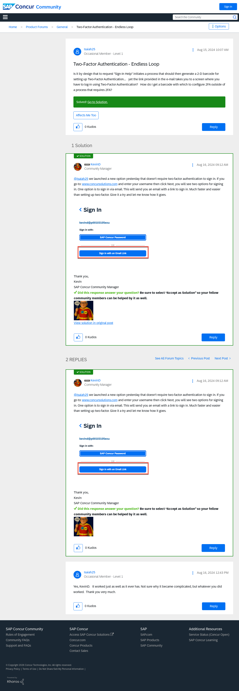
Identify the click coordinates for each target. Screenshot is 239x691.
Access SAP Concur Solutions (92, 634)
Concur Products (81, 645)
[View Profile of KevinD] (96, 164)
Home (13, 27)
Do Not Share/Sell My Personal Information (61, 669)
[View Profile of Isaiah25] (89, 49)
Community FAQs (17, 640)
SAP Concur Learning (203, 640)
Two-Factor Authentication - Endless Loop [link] (105, 27)
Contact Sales (79, 650)
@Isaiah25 (81, 178)
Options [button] (220, 26)
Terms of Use (29, 669)
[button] (193, 50)
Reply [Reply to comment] (213, 337)
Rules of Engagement (20, 634)
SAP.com (146, 634)
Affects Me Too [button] (86, 115)
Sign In (228, 6)
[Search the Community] (205, 17)
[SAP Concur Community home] (18, 7)
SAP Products (149, 640)
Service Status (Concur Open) (209, 634)
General (62, 27)
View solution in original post (93, 323)
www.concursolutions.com (99, 184)
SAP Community (151, 645)
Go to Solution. (97, 102)
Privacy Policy (13, 669)
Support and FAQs (18, 645)
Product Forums (37, 27)
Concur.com (78, 640)
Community (48, 7)
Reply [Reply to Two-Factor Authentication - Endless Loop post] (214, 127)
